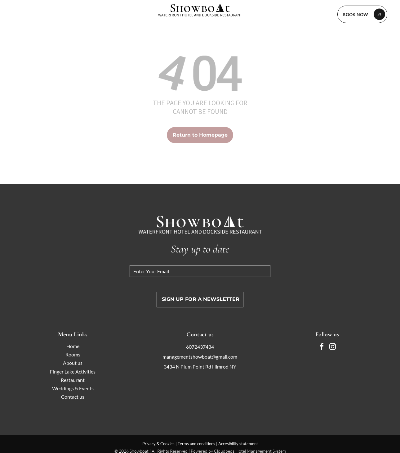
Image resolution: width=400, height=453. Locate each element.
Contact (69, 397)
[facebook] (322, 347)
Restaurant (73, 380)
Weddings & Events (73, 388)
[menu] (14, 14)
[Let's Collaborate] (362, 14)
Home (72, 346)
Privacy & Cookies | (159, 443)
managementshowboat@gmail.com (199, 357)
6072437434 (200, 347)
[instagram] (332, 347)
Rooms (72, 354)
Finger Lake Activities (73, 371)
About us (72, 363)
